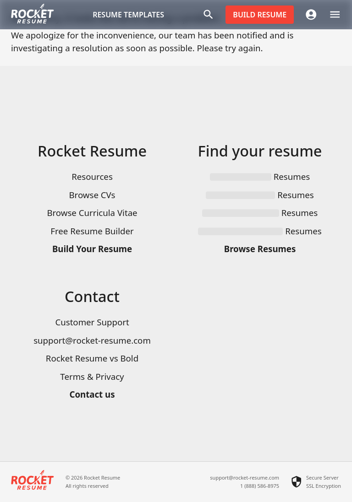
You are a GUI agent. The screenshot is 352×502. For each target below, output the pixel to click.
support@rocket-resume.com (92, 340)
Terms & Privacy (92, 376)
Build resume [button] (260, 14)
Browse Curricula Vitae (92, 212)
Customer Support (92, 322)
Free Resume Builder (91, 231)
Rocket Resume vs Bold (92, 358)
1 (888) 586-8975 (259, 485)
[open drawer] (334, 14)
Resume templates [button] (128, 14)
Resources (92, 176)
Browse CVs (92, 194)
